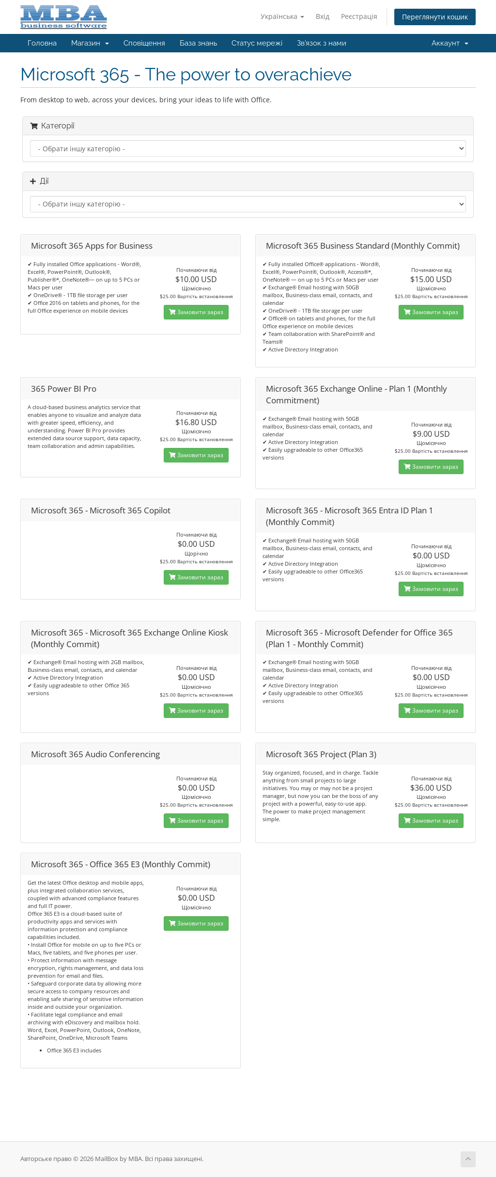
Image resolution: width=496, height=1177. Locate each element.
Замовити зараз (196, 312)
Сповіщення (144, 43)
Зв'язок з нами (321, 43)
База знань (198, 43)
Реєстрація (359, 16)
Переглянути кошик (435, 16)
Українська (282, 16)
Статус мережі (257, 43)
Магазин (90, 43)
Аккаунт (450, 43)
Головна (42, 43)
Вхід (322, 16)
